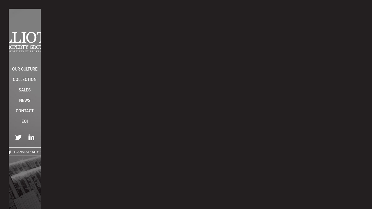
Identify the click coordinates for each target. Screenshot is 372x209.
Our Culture (24, 69)
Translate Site (26, 152)
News (25, 100)
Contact (25, 111)
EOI (25, 121)
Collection (25, 79)
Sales (25, 90)
